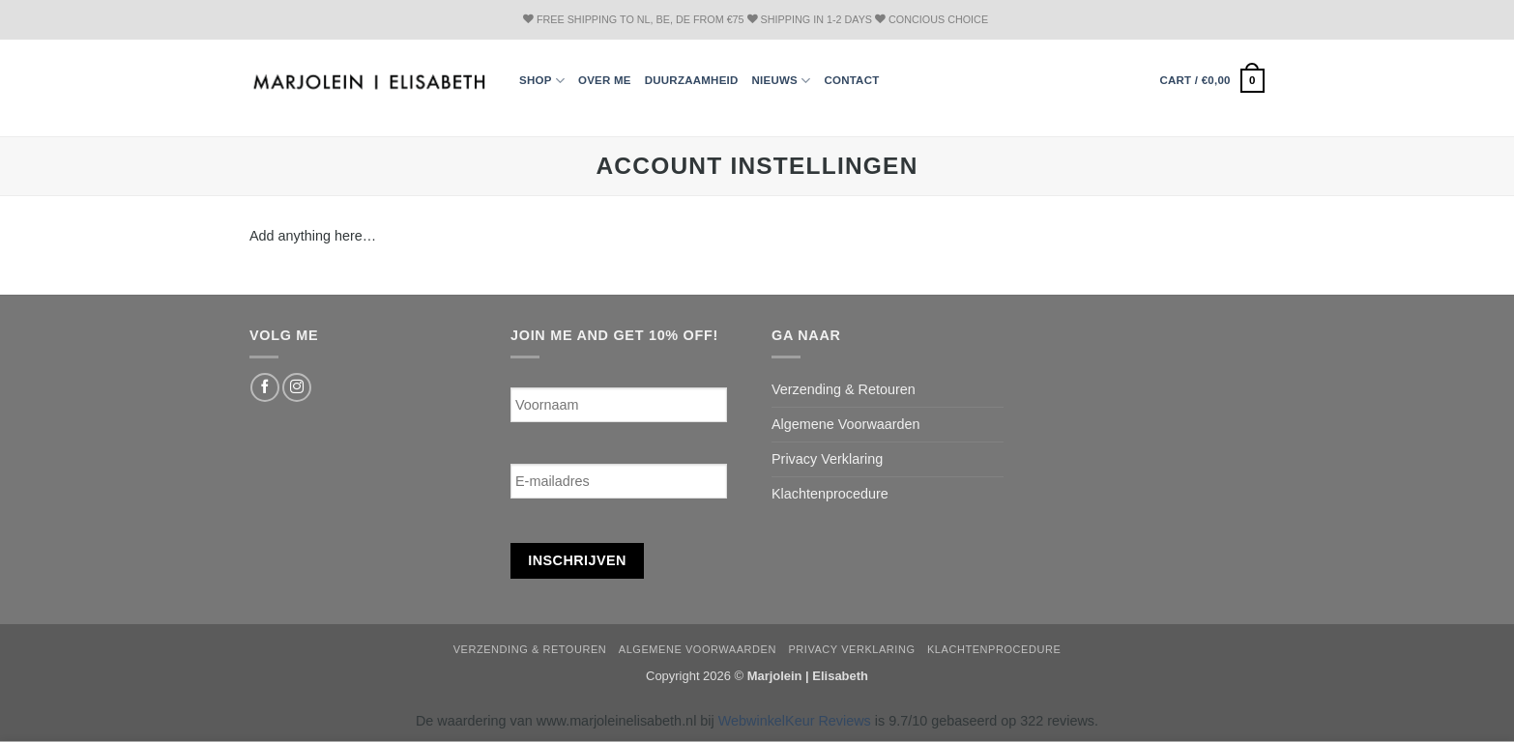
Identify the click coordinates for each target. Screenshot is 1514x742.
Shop (542, 80)
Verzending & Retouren (844, 389)
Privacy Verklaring (827, 459)
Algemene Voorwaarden (846, 424)
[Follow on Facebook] (264, 387)
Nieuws (781, 80)
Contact (851, 80)
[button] (1212, 80)
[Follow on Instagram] (296, 387)
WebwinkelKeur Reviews (794, 720)
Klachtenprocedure (830, 493)
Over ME (604, 80)
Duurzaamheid (692, 80)
